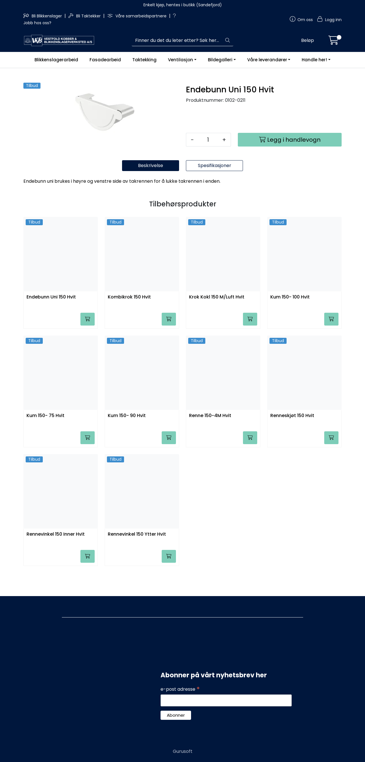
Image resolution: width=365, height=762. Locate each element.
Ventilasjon (180, 60)
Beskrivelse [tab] (150, 189)
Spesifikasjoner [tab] (214, 189)
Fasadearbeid (105, 60)
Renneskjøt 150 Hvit (292, 439)
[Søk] (177, 40)
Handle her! (314, 60)
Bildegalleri (220, 60)
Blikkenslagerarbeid (56, 60)
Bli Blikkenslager (43, 16)
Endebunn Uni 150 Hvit (51, 321)
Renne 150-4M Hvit (210, 439)
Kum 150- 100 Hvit (290, 321)
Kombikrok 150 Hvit (129, 321)
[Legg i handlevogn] (290, 140)
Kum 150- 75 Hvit (45, 439)
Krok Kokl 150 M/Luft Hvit (216, 321)
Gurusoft (182, 751)
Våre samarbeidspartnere (137, 16)
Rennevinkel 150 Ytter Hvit (137, 558)
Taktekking (144, 60)
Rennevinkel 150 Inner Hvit (56, 558)
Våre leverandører (267, 60)
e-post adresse (180, 689)
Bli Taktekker (85, 16)
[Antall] (208, 140)
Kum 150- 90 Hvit (127, 439)
